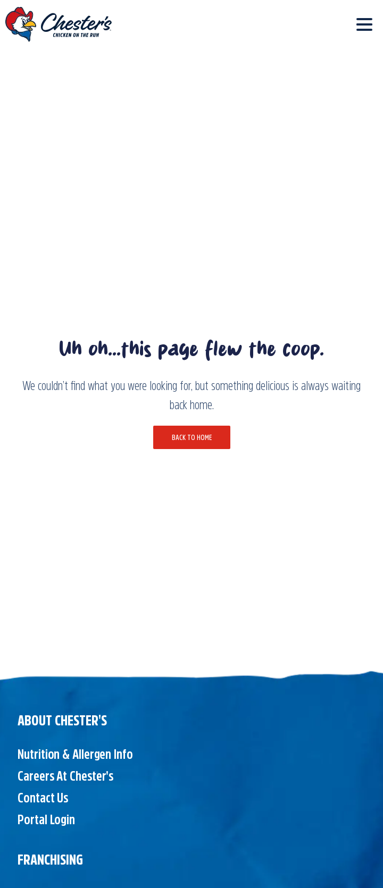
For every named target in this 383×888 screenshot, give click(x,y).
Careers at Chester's (65, 776)
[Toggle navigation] (364, 24)
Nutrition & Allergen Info (75, 754)
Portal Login (46, 819)
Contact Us (43, 798)
